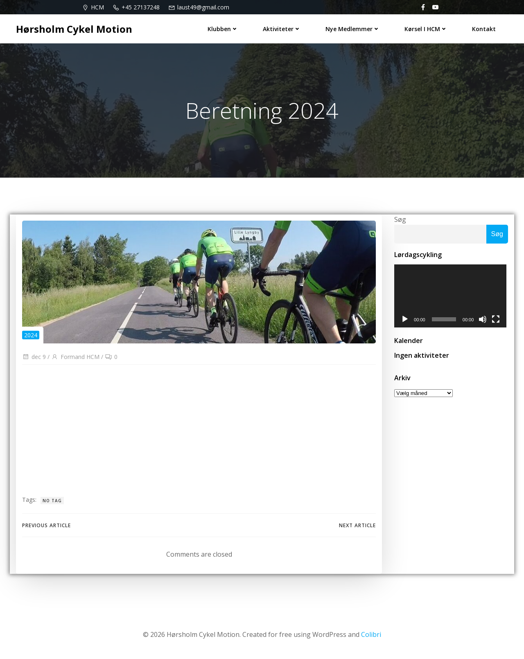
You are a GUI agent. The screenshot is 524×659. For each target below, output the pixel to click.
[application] (451, 296)
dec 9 (34, 357)
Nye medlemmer (352, 29)
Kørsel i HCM (425, 29)
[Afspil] (405, 320)
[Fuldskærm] (497, 320)
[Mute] (484, 320)
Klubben (223, 29)
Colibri (371, 634)
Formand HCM (75, 357)
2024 (30, 335)
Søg (400, 219)
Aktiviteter (282, 29)
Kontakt (484, 29)
